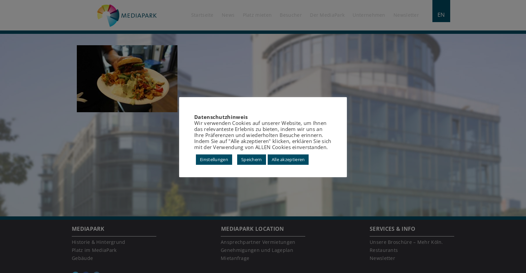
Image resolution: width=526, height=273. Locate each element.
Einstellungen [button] (214, 159)
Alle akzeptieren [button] (288, 159)
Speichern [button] (251, 159)
